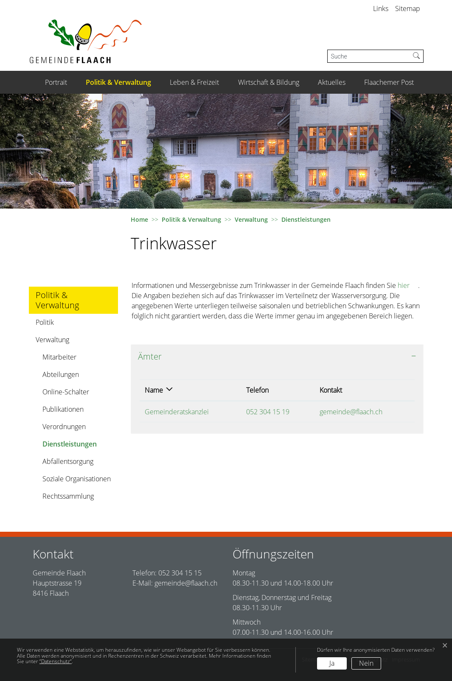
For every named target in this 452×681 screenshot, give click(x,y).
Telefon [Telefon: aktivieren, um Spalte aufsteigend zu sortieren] (257, 390)
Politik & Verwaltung (118, 82)
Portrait (56, 82)
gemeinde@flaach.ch (351, 411)
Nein (366, 663)
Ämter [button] (150, 356)
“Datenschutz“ (55, 661)
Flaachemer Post (389, 82)
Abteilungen (60, 374)
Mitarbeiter (59, 357)
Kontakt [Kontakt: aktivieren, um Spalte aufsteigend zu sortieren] (331, 390)
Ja (331, 663)
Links (380, 8)
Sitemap (407, 8)
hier (408, 285)
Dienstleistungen (69, 445)
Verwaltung (52, 339)
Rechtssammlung (68, 496)
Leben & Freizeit (194, 82)
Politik (45, 322)
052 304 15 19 (267, 411)
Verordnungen (64, 426)
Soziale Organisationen (76, 478)
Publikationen (63, 409)
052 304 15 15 (180, 573)
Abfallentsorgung (67, 461)
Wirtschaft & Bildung (268, 82)
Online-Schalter (65, 391)
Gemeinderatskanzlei (177, 411)
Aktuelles (331, 82)
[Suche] (368, 56)
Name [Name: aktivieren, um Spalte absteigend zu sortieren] (154, 390)
